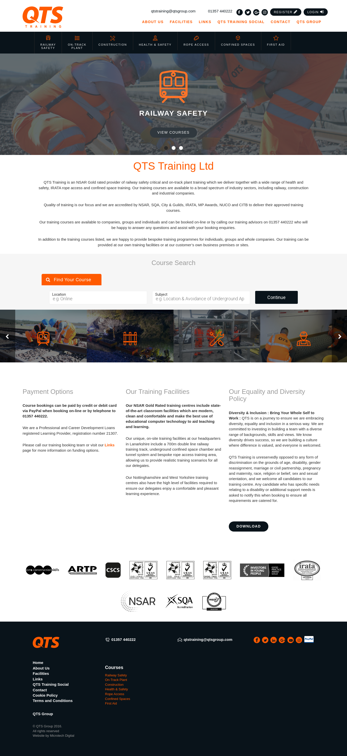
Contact (280, 22)
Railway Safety (48, 42)
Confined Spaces (238, 41)
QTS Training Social (241, 22)
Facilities (181, 22)
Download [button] (248, 526)
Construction (112, 41)
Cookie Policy (45, 695)
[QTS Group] (57, 17)
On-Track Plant (77, 42)
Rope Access (196, 41)
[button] (286, 12)
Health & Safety (155, 41)
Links (205, 22)
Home (38, 662)
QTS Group (311, 22)
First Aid (276, 41)
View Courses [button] (174, 132)
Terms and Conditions (53, 700)
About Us (153, 22)
